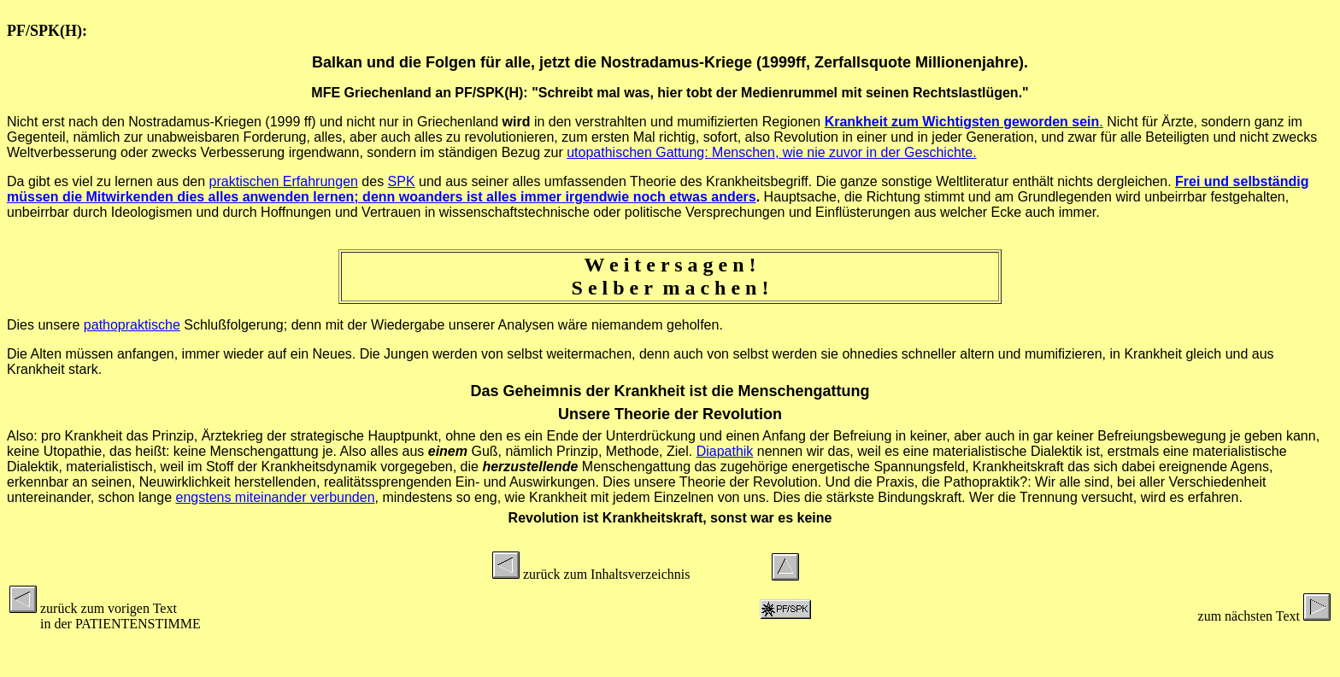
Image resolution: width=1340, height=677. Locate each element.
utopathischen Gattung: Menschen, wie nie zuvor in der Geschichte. (771, 152)
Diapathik (725, 451)
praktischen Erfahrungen (283, 181)
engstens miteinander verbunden (274, 497)
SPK (401, 181)
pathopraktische (132, 325)
